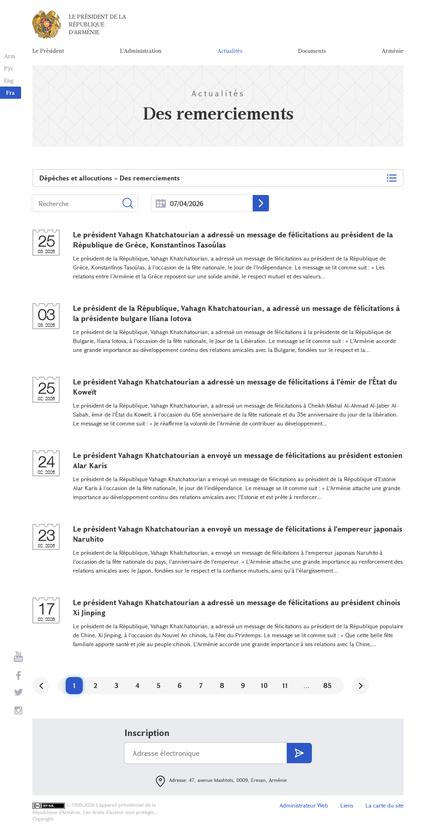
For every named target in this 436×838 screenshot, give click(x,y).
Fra (10, 92)
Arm (9, 56)
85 (327, 685)
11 (285, 685)
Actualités (229, 50)
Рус (8, 68)
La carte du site (384, 805)
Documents (312, 50)
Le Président (48, 50)
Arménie (393, 50)
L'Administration (140, 50)
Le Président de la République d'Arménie (97, 24)
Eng (8, 80)
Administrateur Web (303, 805)
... (161, 203)
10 (264, 685)
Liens (346, 805)
